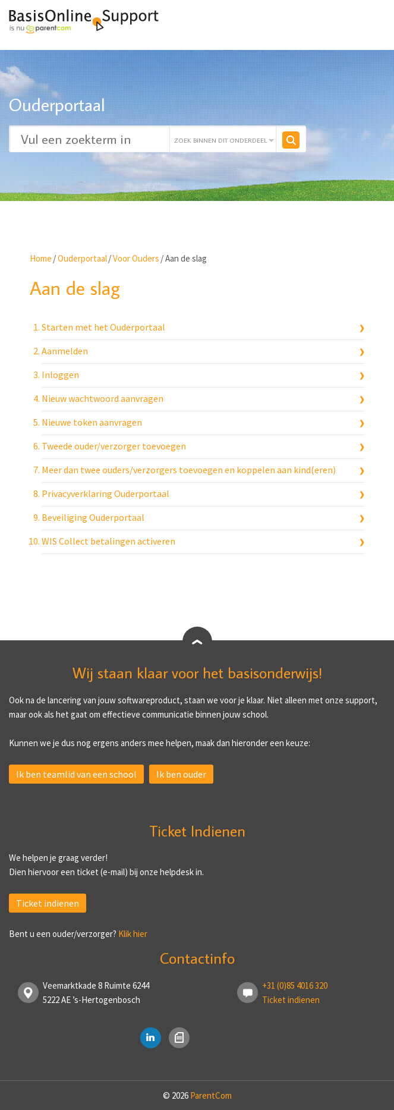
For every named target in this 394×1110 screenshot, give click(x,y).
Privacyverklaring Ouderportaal (105, 493)
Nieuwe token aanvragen (92, 422)
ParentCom (211, 1095)
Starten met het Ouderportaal (103, 327)
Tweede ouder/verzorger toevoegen (114, 446)
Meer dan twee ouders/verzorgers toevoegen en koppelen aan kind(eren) (189, 470)
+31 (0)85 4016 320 (294, 985)
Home (41, 258)
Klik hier (132, 933)
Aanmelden (65, 351)
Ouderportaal (82, 258)
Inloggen (60, 375)
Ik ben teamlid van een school (76, 774)
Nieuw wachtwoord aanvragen (102, 398)
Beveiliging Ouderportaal (93, 517)
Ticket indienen (47, 903)
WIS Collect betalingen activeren (108, 541)
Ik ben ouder (181, 774)
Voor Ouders (136, 258)
